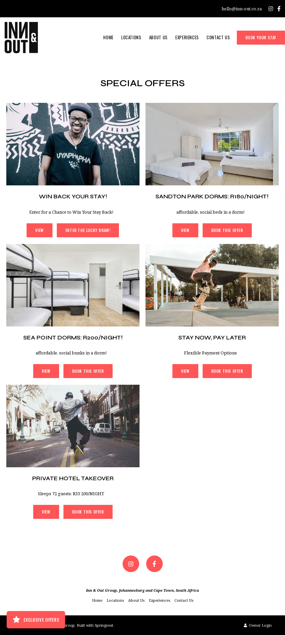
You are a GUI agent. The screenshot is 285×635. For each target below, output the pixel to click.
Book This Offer (227, 230)
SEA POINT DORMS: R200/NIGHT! (73, 337)
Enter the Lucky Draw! (88, 230)
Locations (131, 37)
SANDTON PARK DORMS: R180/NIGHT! (211, 196)
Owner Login (258, 625)
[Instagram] (270, 8)
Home (108, 37)
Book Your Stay (260, 37)
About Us (158, 37)
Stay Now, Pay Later (212, 337)
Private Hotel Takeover (73, 478)
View (39, 230)
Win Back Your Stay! (73, 196)
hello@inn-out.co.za (242, 9)
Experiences (187, 37)
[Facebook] (279, 8)
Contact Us (218, 37)
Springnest (104, 625)
